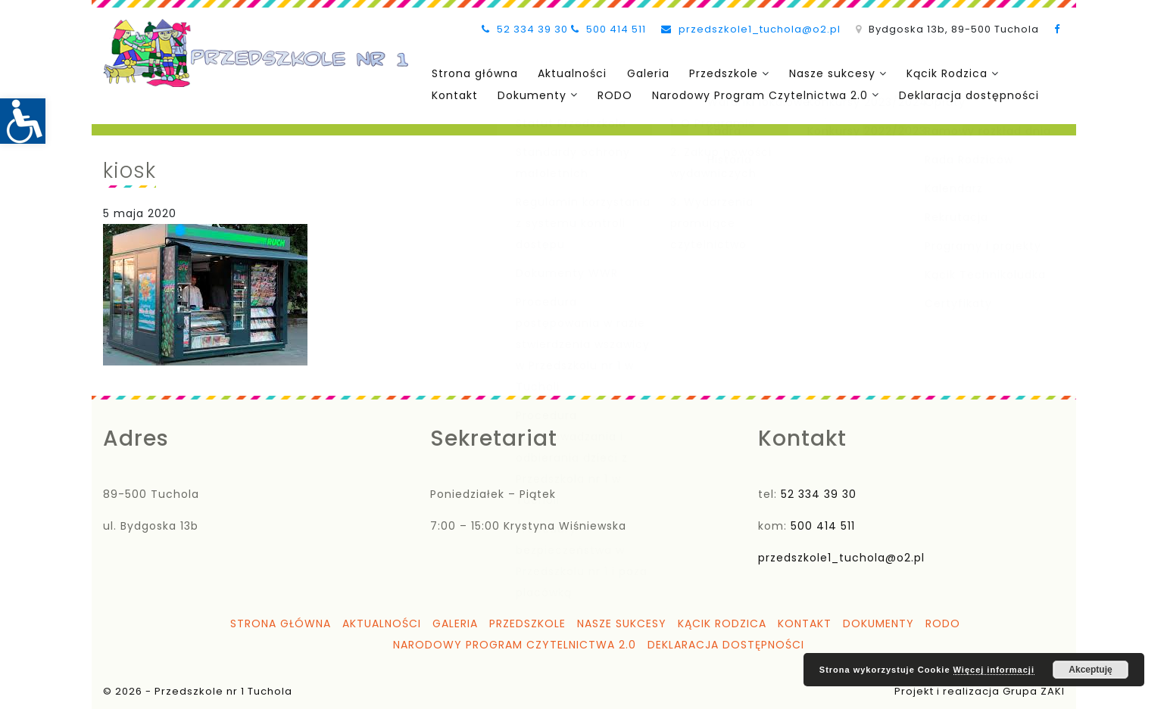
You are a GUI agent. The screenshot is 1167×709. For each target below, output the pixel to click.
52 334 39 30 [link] (525, 29)
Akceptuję (1090, 669)
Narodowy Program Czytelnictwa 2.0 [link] (757, 94)
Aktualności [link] (570, 73)
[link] (22, 121)
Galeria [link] (645, 73)
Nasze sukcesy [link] (828, 73)
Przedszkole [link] (719, 73)
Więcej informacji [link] (993, 669)
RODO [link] (612, 94)
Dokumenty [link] (530, 94)
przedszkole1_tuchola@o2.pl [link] (751, 29)
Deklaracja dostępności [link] (965, 94)
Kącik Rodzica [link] (941, 73)
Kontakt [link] (454, 94)
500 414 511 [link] (608, 29)
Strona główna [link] (474, 73)
